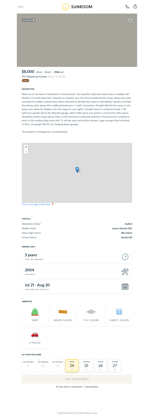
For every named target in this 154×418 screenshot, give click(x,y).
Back (18, 7)
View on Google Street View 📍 (38, 204)
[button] (77, 170)
